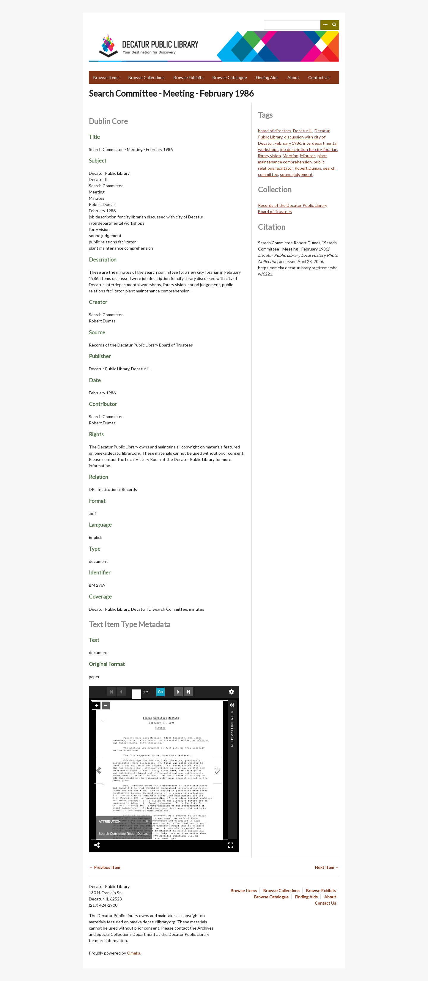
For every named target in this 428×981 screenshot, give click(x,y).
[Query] (301, 25)
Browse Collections (146, 77)
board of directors (274, 130)
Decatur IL (303, 130)
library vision (269, 155)
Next (178, 691)
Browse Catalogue (230, 77)
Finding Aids (267, 77)
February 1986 (288, 143)
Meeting (290, 155)
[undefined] (136, 694)
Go (160, 692)
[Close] (146, 821)
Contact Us (319, 77)
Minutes (308, 155)
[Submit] (334, 25)
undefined (231, 691)
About (293, 77)
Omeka (133, 952)
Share (97, 845)
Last (188, 691)
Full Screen (230, 845)
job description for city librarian (308, 149)
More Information (232, 713)
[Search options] (325, 25)
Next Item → (327, 867)
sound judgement (296, 174)
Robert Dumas (308, 168)
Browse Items (106, 77)
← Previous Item (104, 867)
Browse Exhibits (189, 77)
